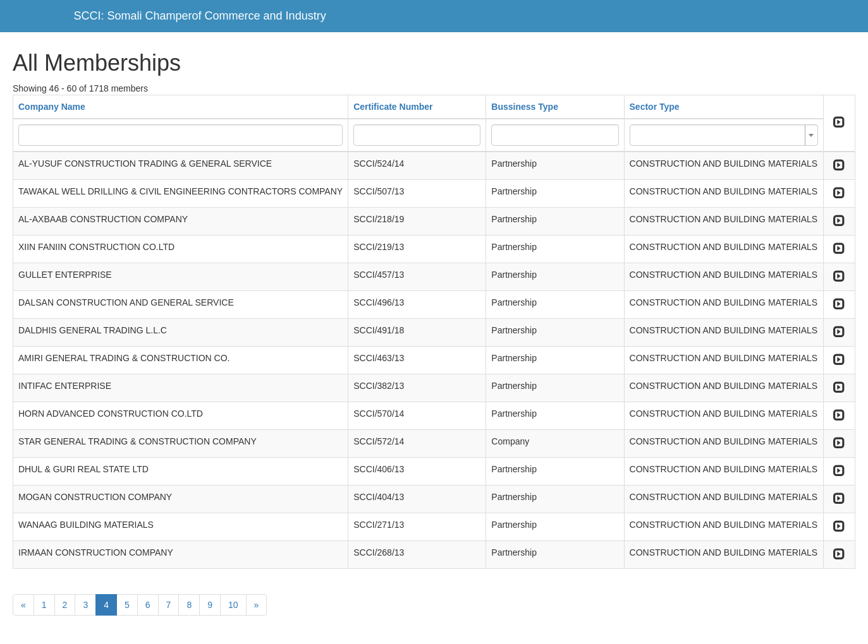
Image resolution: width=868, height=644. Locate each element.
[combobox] (724, 135)
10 (233, 605)
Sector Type (655, 107)
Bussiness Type (524, 107)
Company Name (51, 107)
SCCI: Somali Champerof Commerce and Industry (200, 15)
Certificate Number (392, 107)
